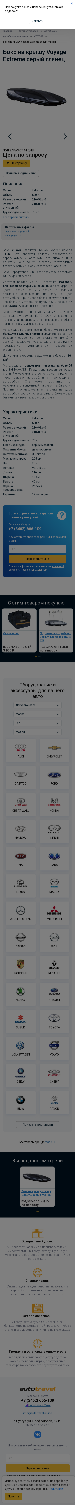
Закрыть (37, 21)
